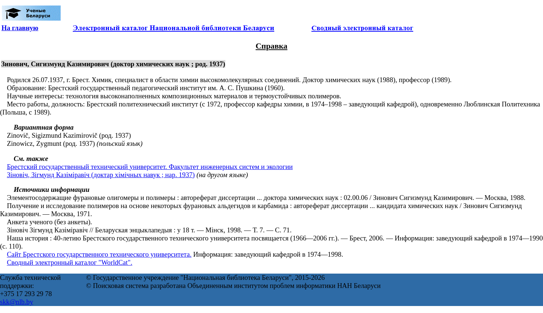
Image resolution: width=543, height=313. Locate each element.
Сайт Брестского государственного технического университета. (99, 254)
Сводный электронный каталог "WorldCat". (69, 262)
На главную (19, 28)
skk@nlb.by (16, 302)
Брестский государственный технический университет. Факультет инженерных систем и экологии (150, 166)
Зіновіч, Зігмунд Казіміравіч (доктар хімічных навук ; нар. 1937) (101, 175)
